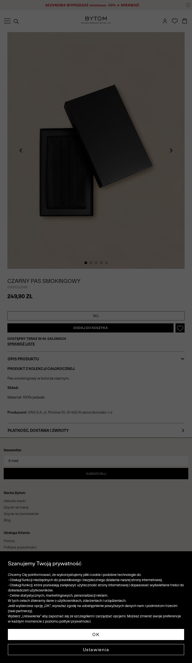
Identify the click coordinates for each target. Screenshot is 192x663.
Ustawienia (96, 649)
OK (95, 634)
